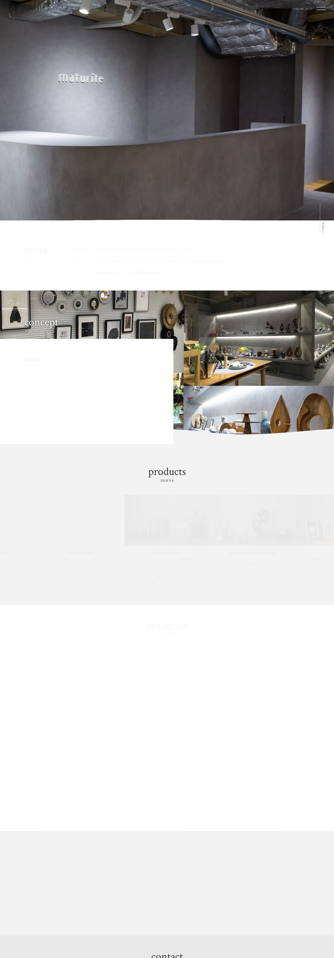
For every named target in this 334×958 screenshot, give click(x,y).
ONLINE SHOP (303, 8)
